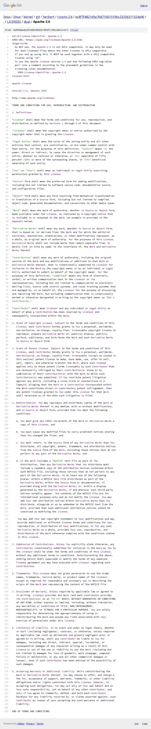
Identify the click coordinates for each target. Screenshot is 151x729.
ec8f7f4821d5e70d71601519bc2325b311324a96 (109, 17)
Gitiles (20, 723)
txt (136, 723)
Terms (40, 723)
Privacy (30, 723)
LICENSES (14, 22)
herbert (48, 17)
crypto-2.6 (64, 17)
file (74, 29)
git (38, 17)
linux (7, 17)
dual (27, 22)
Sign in (144, 5)
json (145, 723)
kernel (28, 17)
